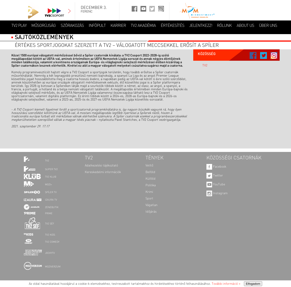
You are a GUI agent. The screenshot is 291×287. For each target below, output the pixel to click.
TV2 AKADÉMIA (143, 26)
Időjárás (151, 211)
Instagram (217, 193)
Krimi (149, 192)
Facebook (216, 166)
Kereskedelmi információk (103, 172)
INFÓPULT (97, 26)
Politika (151, 185)
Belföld (150, 172)
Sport (149, 198)
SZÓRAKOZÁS (72, 26)
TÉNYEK (154, 158)
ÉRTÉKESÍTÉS (172, 26)
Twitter (214, 175)
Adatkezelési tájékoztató (101, 165)
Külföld (151, 178)
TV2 (204, 65)
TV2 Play (19, 26)
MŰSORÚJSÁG (43, 26)
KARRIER (118, 26)
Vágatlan (152, 205)
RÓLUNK (224, 26)
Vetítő (149, 165)
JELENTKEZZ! (200, 26)
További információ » (226, 283)
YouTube (215, 184)
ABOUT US (245, 26)
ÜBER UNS (268, 26)
